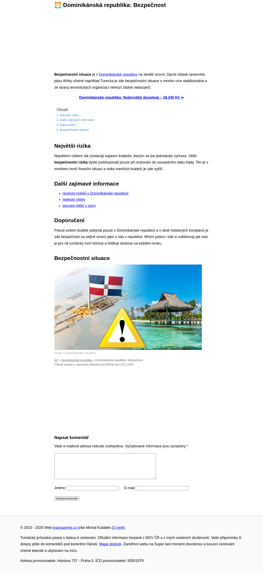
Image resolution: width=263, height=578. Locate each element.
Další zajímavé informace (77, 120)
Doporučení (68, 125)
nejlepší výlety (74, 199)
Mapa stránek (110, 549)
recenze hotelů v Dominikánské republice (96, 193)
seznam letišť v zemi (79, 206)
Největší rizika (69, 115)
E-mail (129, 493)
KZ (56, 360)
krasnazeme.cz (65, 532)
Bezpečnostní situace (74, 129)
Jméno (59, 493)
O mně (118, 532)
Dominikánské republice (118, 74)
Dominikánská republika (76, 360)
